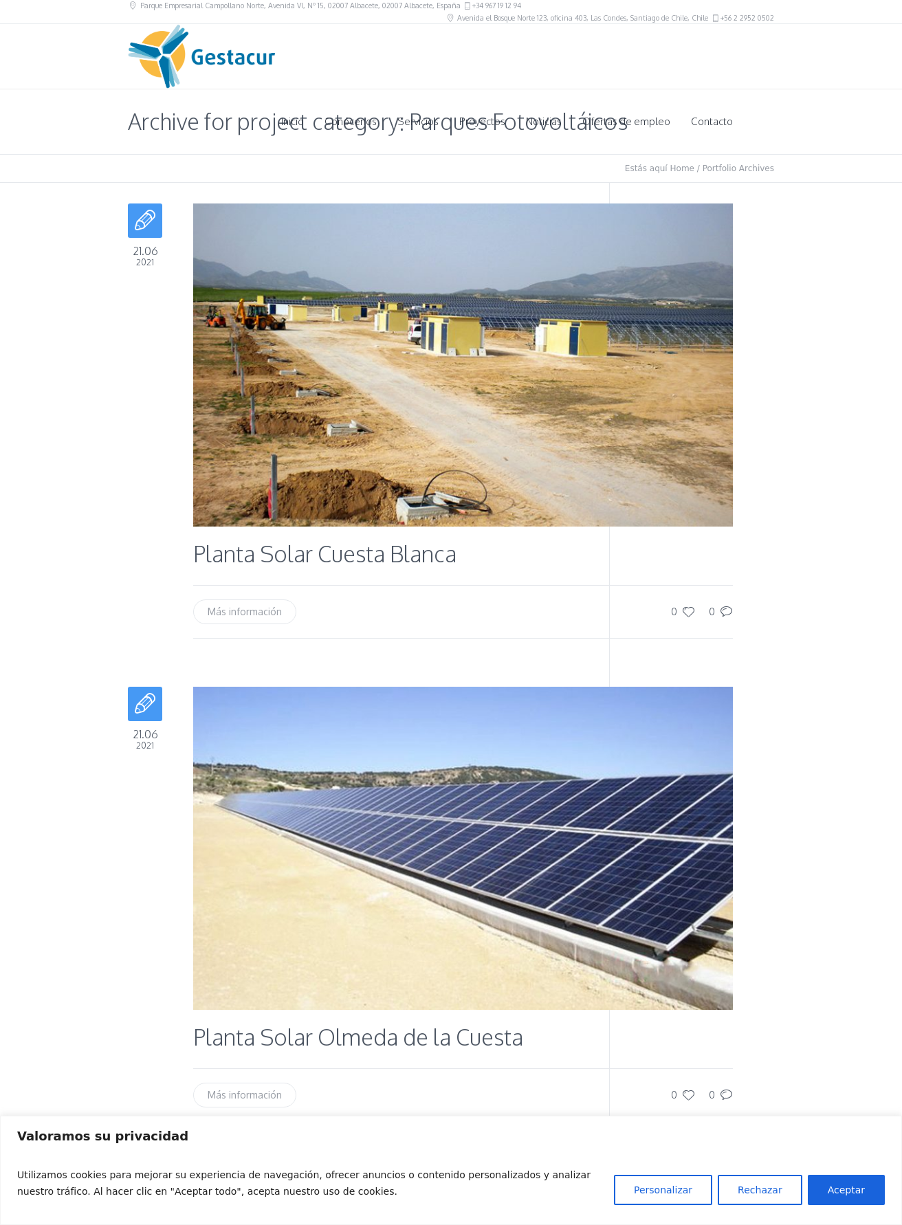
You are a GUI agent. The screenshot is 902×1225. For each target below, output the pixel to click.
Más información (245, 611)
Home (682, 168)
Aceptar (846, 1189)
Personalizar (663, 1189)
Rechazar (760, 1189)
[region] (451, 1170)
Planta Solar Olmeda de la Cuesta (358, 1037)
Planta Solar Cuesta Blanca (324, 554)
